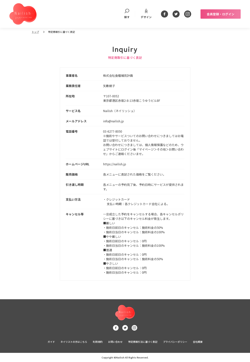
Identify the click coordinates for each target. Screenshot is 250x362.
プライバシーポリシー (175, 342)
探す (127, 14)
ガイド (51, 342)
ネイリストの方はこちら (73, 342)
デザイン (146, 14)
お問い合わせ (115, 342)
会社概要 (198, 342)
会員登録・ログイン (221, 14)
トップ (35, 32)
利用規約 (98, 342)
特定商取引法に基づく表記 (142, 342)
